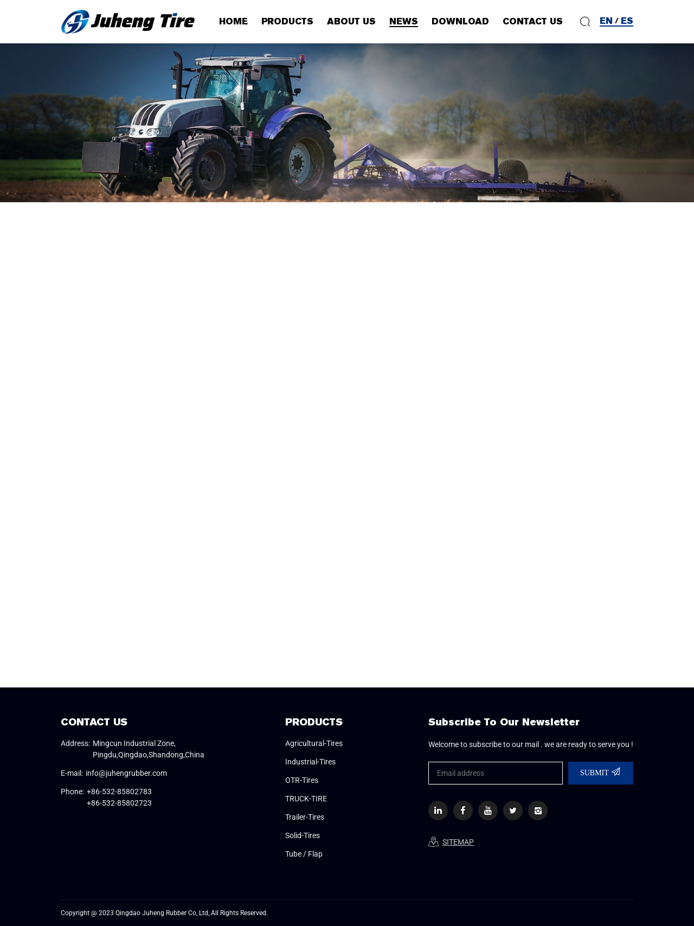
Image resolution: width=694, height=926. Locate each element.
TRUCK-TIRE (306, 798)
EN (606, 21)
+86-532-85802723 (119, 803)
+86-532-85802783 (119, 791)
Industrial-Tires (310, 761)
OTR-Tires (301, 780)
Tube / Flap (304, 854)
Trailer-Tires (304, 817)
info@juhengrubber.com (126, 773)
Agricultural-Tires (314, 743)
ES (627, 21)
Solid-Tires (302, 835)
